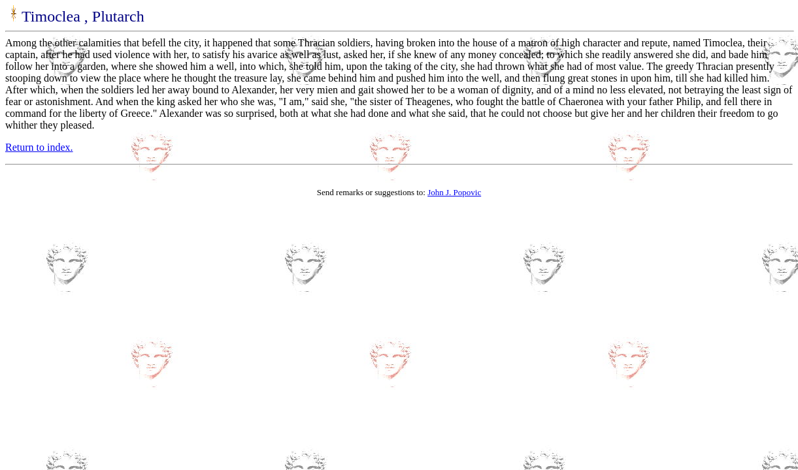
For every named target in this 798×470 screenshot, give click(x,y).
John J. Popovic (454, 192)
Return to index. (39, 147)
